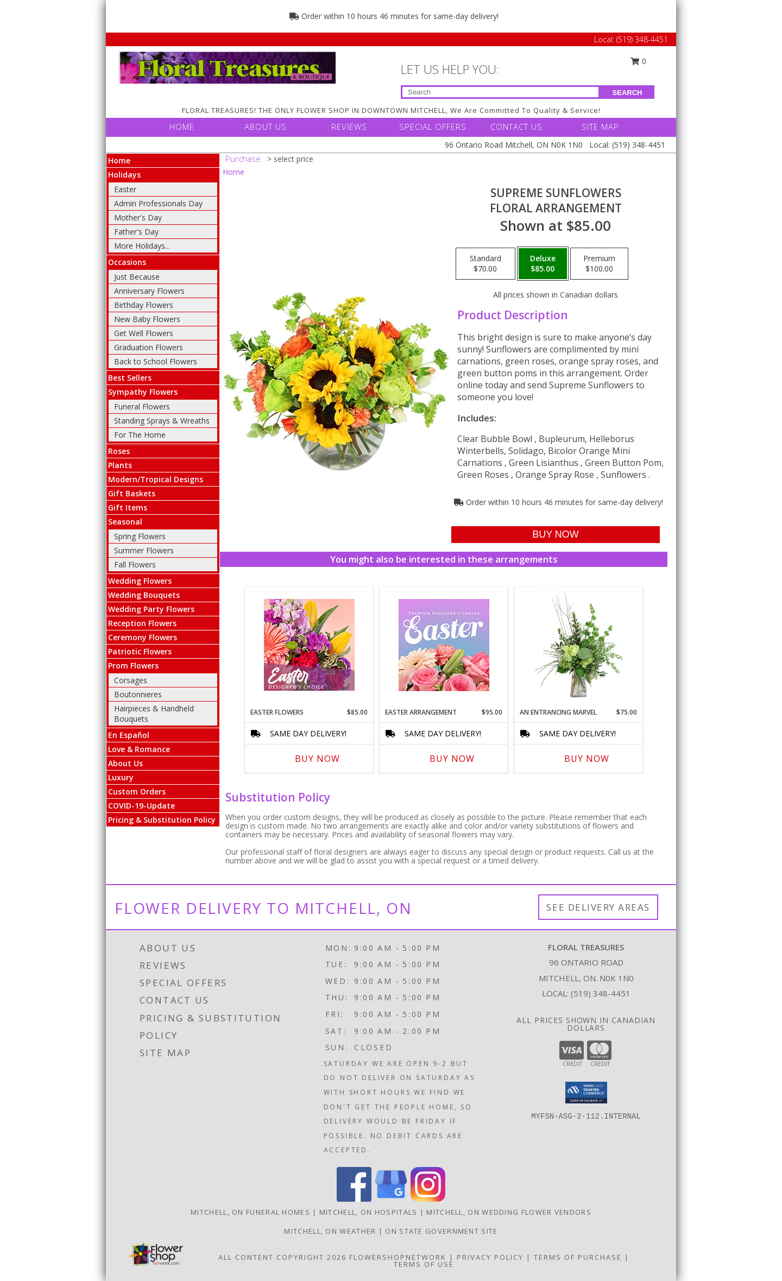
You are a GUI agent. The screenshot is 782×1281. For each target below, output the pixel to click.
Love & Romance (139, 749)
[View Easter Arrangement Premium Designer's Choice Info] (444, 645)
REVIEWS (349, 126)
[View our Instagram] (428, 1199)
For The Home (140, 435)
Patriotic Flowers (140, 651)
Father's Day (136, 231)
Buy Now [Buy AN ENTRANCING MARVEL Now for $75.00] (586, 759)
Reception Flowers (142, 623)
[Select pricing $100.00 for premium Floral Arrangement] (599, 264)
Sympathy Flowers (143, 392)
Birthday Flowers (143, 305)
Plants (120, 465)
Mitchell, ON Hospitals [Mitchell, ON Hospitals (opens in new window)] (368, 1212)
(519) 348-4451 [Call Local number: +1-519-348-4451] (642, 39)
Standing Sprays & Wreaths (162, 420)
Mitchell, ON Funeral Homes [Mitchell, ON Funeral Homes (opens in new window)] (250, 1212)
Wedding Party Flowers (151, 609)
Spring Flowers (140, 536)
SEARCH (627, 93)
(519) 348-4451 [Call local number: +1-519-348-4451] (600, 993)
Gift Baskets (131, 493)
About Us (125, 763)
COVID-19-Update (141, 805)
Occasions (127, 262)
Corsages (130, 680)
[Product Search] (500, 92)
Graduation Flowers (148, 347)
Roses (119, 451)
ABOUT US (265, 126)
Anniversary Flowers (149, 291)
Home (119, 160)
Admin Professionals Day (158, 203)
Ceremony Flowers (142, 637)
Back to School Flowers (155, 361)
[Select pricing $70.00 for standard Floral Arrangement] (485, 264)
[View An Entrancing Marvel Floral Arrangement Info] (578, 644)
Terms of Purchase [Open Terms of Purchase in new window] (578, 1257)
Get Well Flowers (143, 333)
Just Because (137, 277)
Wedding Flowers (140, 581)
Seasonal (125, 521)
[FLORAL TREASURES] (227, 66)
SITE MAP (600, 126)
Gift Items (127, 507)
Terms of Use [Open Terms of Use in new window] (424, 1264)
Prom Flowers (133, 665)
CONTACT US (516, 126)
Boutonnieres (138, 694)
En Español (128, 735)
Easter (125, 189)
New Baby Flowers (147, 319)
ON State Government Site (441, 1231)
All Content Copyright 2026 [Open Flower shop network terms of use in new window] (282, 1257)
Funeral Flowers (142, 406)
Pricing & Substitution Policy (162, 820)
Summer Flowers (144, 550)
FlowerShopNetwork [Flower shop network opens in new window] (397, 1257)
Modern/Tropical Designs (155, 479)
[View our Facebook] (354, 1199)
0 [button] (638, 61)
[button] (586, 1092)
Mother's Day (138, 217)
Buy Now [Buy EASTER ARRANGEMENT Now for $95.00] (452, 759)
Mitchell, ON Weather (330, 1231)
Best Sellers (130, 378)
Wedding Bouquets (144, 595)
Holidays (124, 174)
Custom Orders (137, 791)
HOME (181, 126)
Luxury (121, 777)
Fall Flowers (135, 564)
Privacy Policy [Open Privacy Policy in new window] (490, 1257)
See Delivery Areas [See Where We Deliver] (598, 907)
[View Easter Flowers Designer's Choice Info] (309, 645)
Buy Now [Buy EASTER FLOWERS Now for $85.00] (317, 759)
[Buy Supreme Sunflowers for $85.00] (555, 534)
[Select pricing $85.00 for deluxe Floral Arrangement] (543, 264)
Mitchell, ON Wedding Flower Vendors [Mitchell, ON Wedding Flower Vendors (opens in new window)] (508, 1212)
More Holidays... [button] (142, 246)
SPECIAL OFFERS (432, 126)
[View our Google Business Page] (391, 1199)
